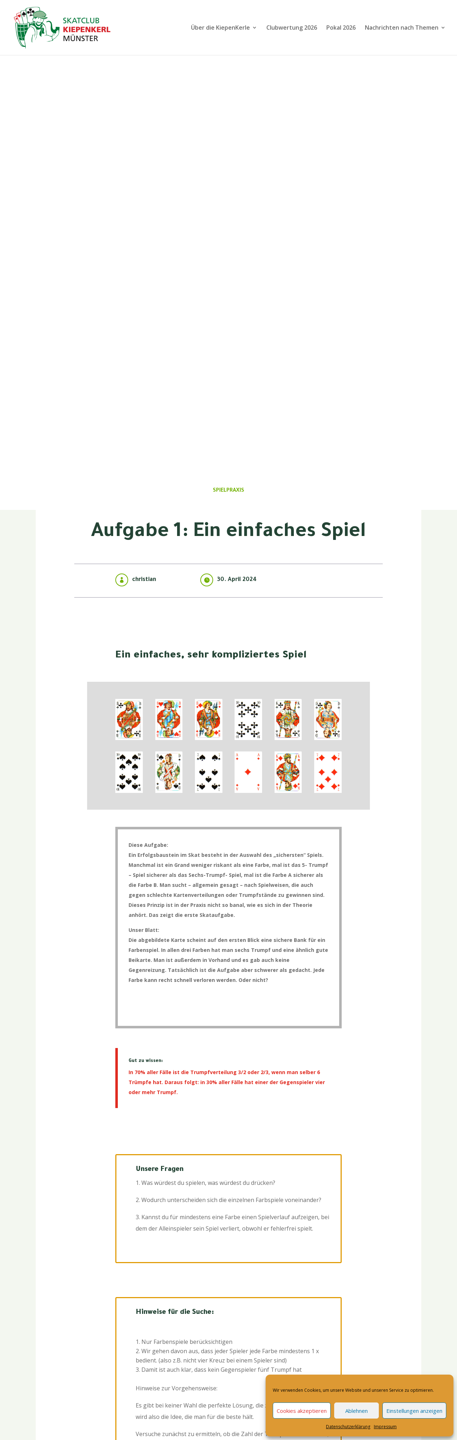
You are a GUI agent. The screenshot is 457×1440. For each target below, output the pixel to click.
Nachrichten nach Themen (401, 28)
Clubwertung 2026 (291, 28)
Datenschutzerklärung (348, 1427)
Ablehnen (356, 1410)
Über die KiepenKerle (220, 28)
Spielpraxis (228, 491)
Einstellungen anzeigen (414, 1410)
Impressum (385, 1427)
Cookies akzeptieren (302, 1410)
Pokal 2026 (341, 28)
